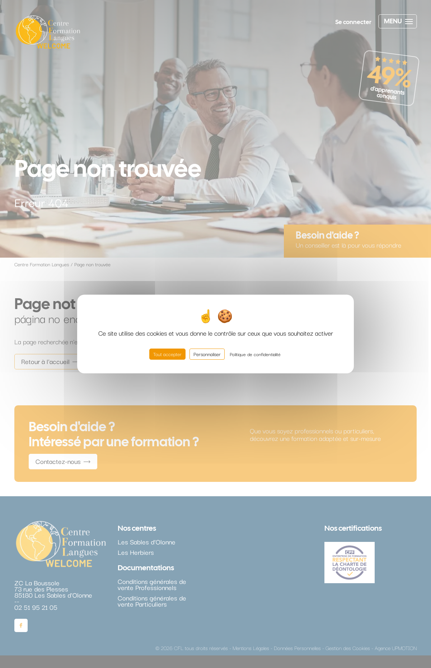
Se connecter (353, 22)
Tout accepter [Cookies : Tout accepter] (167, 354)
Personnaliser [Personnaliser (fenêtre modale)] (207, 354)
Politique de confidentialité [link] (255, 354)
